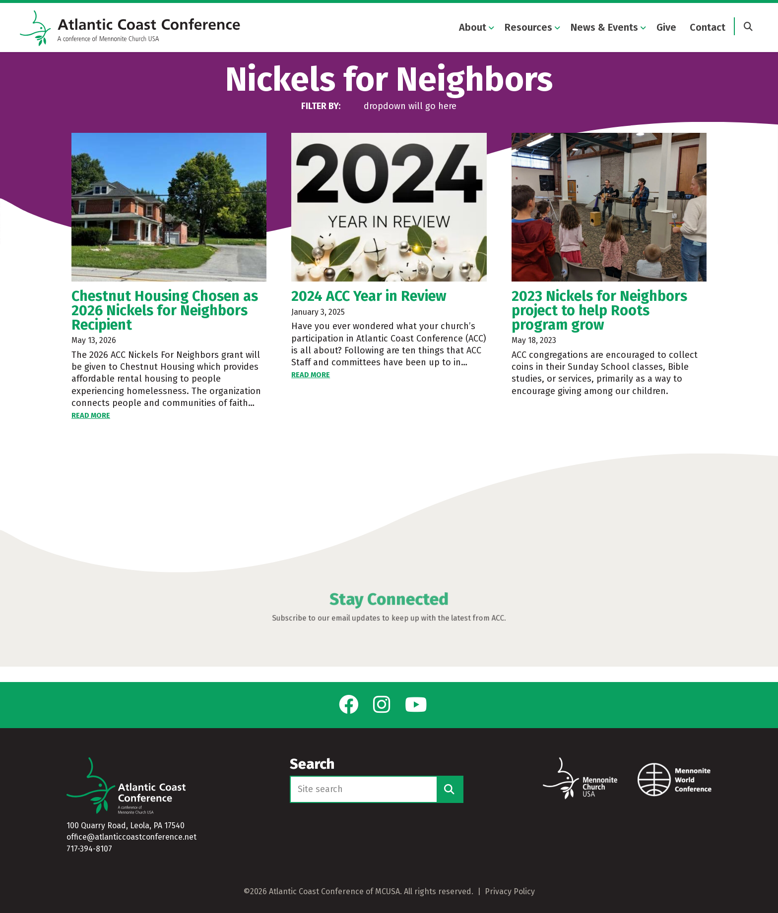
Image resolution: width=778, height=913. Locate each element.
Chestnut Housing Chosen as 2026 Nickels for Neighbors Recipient (164, 326)
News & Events (604, 29)
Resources (528, 29)
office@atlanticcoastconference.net (131, 837)
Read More (90, 430)
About (472, 29)
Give (666, 29)
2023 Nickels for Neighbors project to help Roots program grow (599, 326)
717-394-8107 (89, 849)
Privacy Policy (510, 891)
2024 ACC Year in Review (369, 311)
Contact (707, 29)
